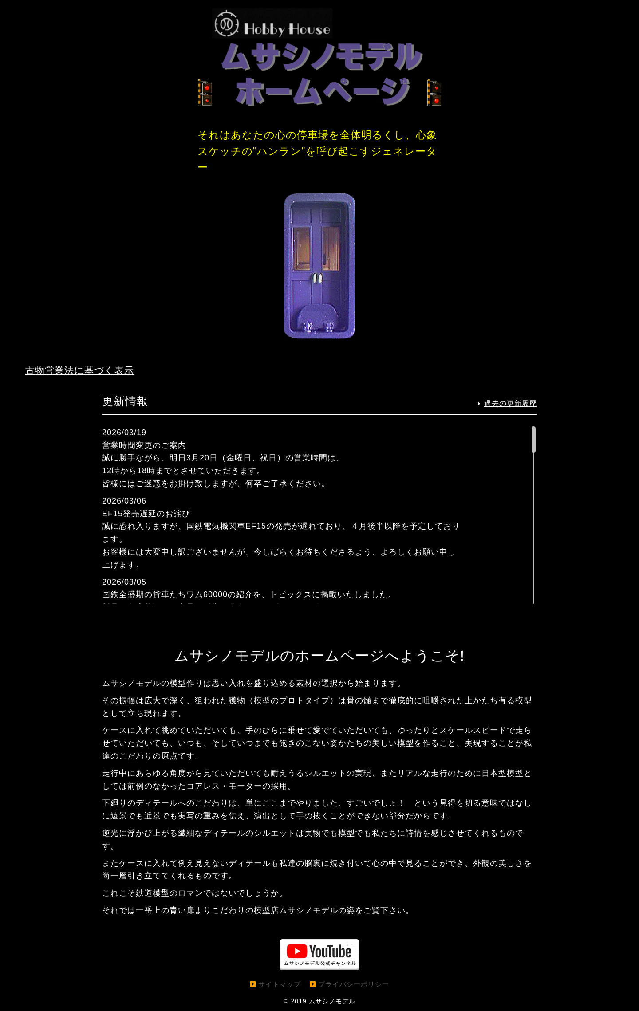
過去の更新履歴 (510, 403)
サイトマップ (279, 984)
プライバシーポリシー (353, 984)
